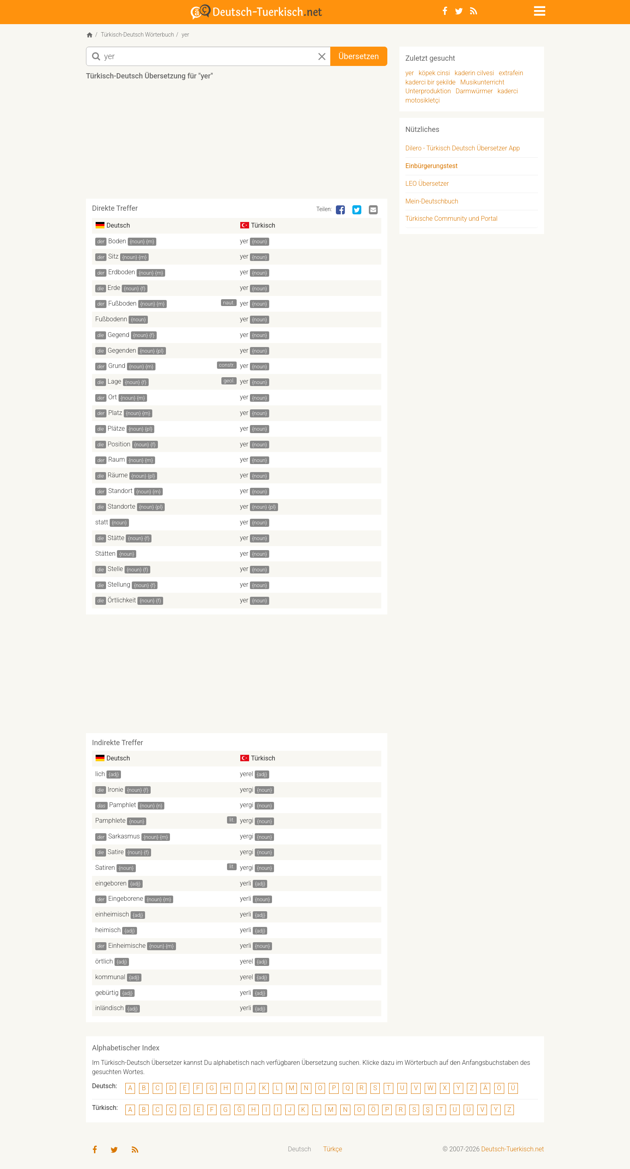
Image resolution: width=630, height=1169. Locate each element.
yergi (246, 789)
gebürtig (107, 992)
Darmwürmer (474, 91)
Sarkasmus (124, 836)
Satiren (105, 867)
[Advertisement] (236, 142)
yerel (246, 774)
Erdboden (121, 272)
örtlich (104, 961)
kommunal (110, 977)
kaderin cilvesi (474, 73)
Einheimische (126, 945)
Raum (116, 459)
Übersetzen (359, 56)
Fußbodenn (111, 319)
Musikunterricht (482, 82)
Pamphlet (122, 805)
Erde (114, 288)
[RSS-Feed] (473, 11)
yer (244, 241)
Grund (116, 366)
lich (100, 774)
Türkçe (332, 1149)
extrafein (511, 73)
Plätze (116, 428)
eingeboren (111, 883)
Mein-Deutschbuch (431, 201)
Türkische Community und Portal (451, 218)
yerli (245, 883)
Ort (112, 397)
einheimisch (112, 914)
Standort (120, 491)
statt (101, 522)
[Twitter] (458, 11)
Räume (118, 475)
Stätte (116, 538)
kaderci (507, 91)
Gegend (118, 335)
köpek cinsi (434, 73)
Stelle (115, 569)
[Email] (374, 210)
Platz (115, 413)
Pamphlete (110, 820)
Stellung (119, 584)
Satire (116, 852)
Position (119, 444)
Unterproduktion (428, 91)
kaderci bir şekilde (430, 82)
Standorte (121, 506)
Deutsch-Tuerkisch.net (512, 1149)
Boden (117, 241)
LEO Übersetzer (427, 183)
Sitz (113, 256)
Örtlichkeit (122, 600)
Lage (114, 381)
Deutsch (299, 1149)
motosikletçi (422, 100)
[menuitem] (299, 1149)
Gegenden (122, 350)
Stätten (105, 553)
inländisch (109, 1008)
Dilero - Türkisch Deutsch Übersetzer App (462, 148)
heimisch (108, 930)
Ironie (115, 789)
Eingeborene (125, 898)
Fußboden (122, 303)
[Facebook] (445, 11)
